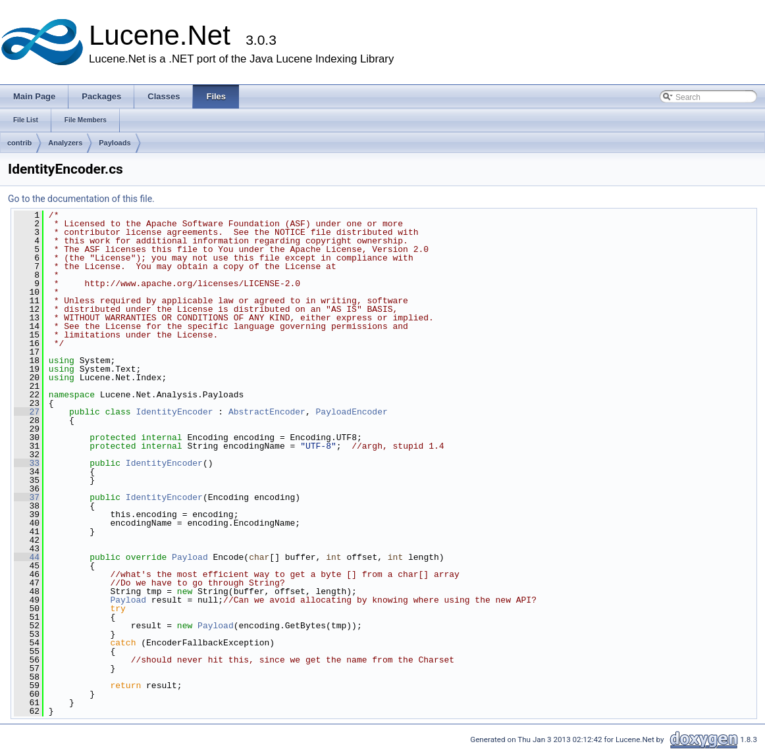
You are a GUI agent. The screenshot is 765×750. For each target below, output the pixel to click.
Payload (190, 557)
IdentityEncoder (174, 412)
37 (27, 497)
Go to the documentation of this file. (81, 198)
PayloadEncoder (352, 412)
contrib (19, 143)
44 (27, 557)
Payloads (114, 143)
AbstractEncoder (266, 412)
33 (27, 463)
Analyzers (65, 143)
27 (27, 412)
